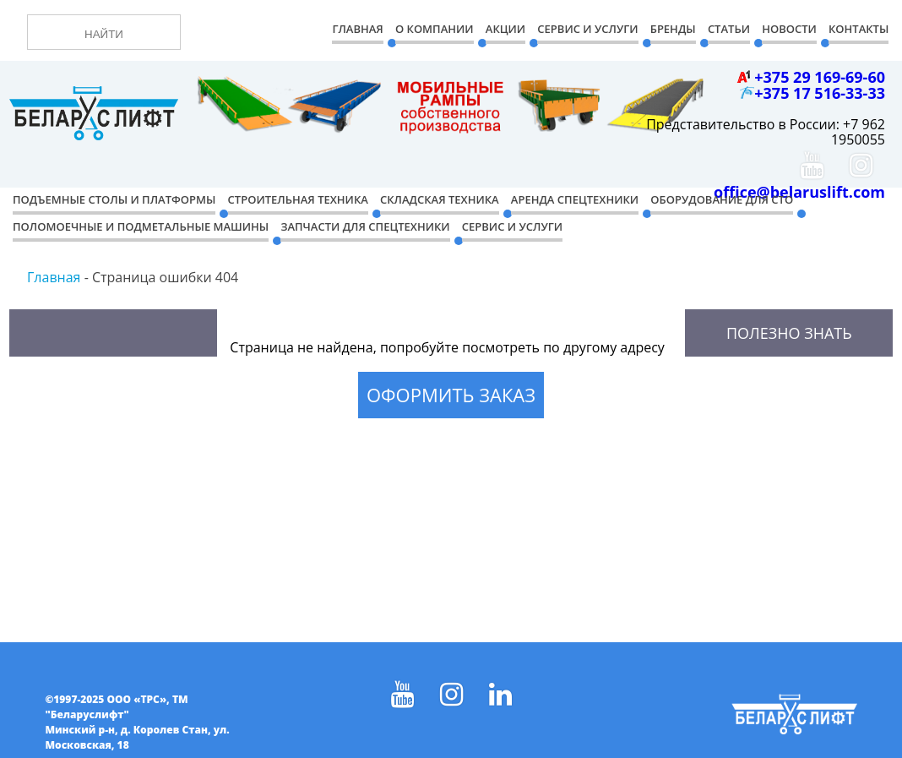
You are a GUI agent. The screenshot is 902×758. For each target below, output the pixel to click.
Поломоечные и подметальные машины (141, 226)
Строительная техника (298, 199)
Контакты (858, 28)
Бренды (673, 28)
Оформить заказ (451, 394)
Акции (505, 28)
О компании (434, 28)
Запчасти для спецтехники (364, 226)
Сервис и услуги (512, 226)
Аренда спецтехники (574, 199)
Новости (789, 28)
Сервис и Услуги (587, 28)
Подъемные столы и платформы (114, 199)
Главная (357, 28)
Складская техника (439, 199)
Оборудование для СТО (721, 199)
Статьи (729, 28)
